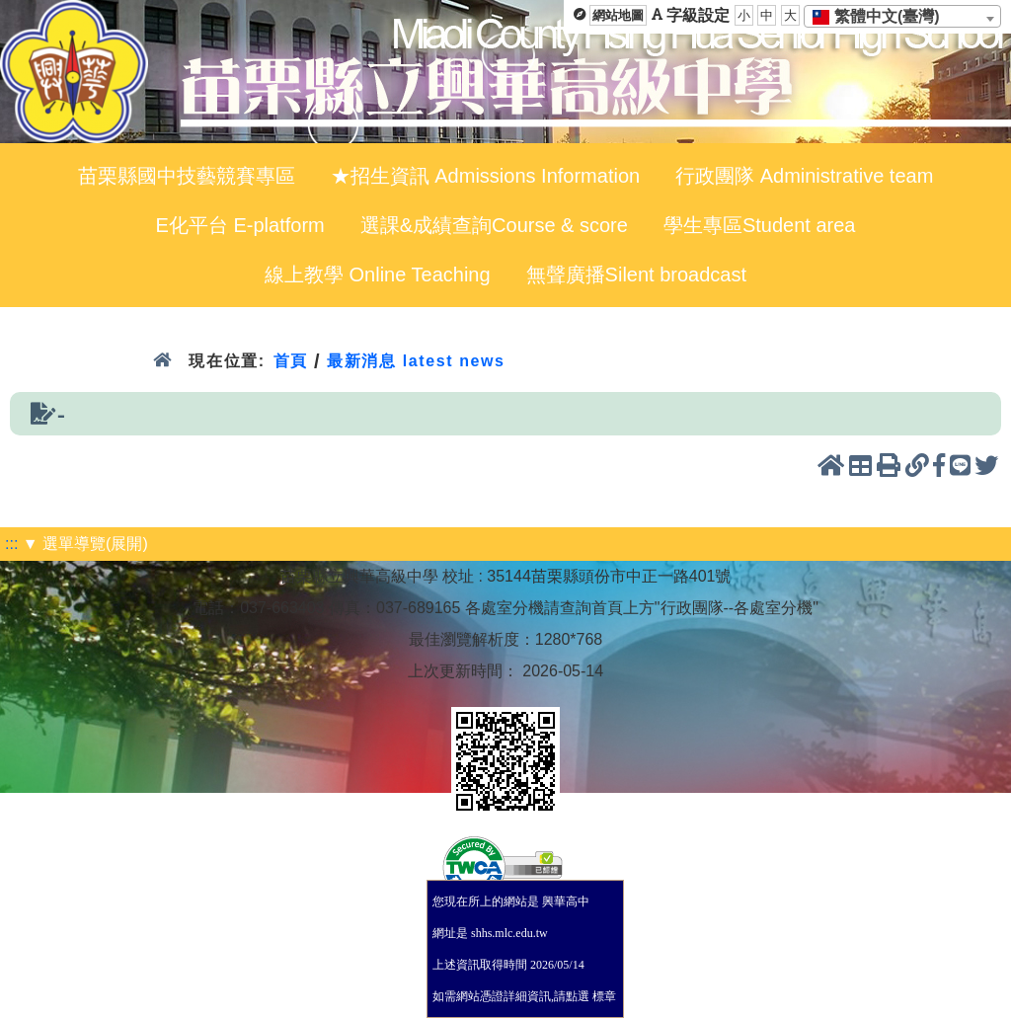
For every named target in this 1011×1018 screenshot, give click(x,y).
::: (11, 543)
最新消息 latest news (415, 360)
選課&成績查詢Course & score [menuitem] (494, 225)
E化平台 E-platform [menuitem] (240, 225)
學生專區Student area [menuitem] (759, 225)
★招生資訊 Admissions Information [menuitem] (485, 176)
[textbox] (882, 17)
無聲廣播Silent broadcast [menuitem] (636, 274)
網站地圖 (618, 15)
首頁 (291, 360)
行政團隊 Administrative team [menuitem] (804, 176)
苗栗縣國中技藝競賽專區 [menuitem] (186, 176)
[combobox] (902, 16)
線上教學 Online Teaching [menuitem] (378, 274)
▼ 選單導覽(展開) (85, 543)
